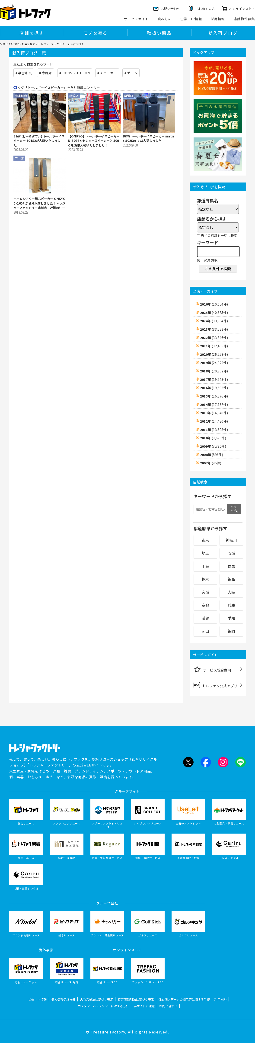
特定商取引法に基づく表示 (136, 999)
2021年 (214, 346)
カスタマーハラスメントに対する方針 (103, 1006)
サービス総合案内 (212, 669)
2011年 (214, 429)
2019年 (214, 362)
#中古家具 (24, 73)
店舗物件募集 (244, 18)
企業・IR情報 (191, 18)
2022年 (214, 337)
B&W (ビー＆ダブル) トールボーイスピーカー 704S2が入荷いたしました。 (38, 140)
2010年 (213, 438)
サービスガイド (136, 18)
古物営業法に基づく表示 (96, 999)
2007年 (210, 463)
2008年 (211, 454)
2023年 (214, 329)
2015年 (214, 396)
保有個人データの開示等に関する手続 (184, 999)
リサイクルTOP (9, 44)
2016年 (214, 387)
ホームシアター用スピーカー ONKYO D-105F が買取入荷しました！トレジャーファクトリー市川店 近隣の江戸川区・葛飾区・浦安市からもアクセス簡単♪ (39, 203)
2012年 (214, 421)
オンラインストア (242, 8)
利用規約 (220, 999)
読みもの (165, 18)
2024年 (214, 321)
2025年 (214, 312)
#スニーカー (107, 73)
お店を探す (28, 44)
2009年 (213, 446)
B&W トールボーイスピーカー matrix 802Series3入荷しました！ (148, 138)
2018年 (214, 371)
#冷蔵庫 (45, 73)
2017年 (214, 379)
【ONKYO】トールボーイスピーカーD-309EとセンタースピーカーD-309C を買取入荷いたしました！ (94, 140)
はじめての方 (205, 8)
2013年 (214, 413)
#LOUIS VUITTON (74, 73)
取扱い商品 (159, 33)
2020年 (214, 354)
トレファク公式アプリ (215, 685)
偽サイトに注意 (144, 1006)
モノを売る (95, 33)
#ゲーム (130, 73)
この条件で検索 (218, 268)
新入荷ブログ (223, 33)
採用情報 (218, 18)
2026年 (214, 304)
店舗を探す (31, 33)
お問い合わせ (168, 1006)
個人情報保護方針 (63, 999)
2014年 (214, 404)
